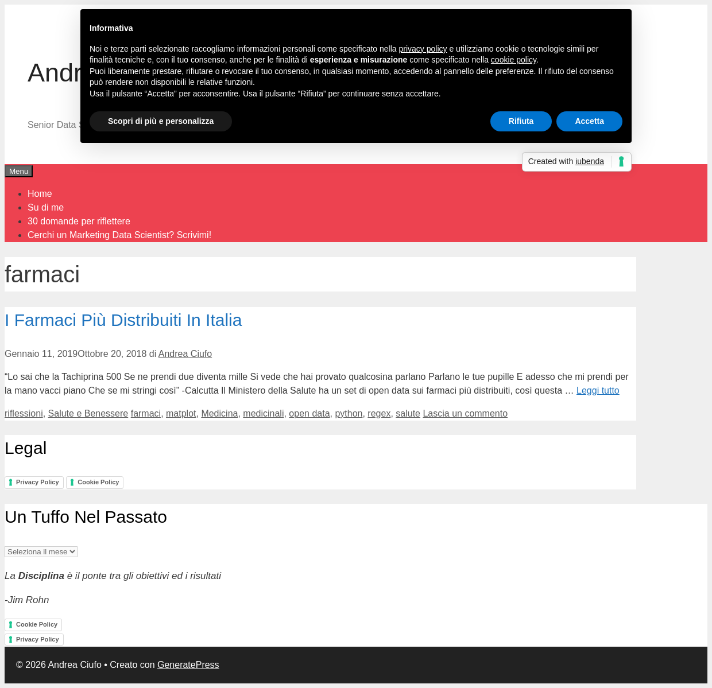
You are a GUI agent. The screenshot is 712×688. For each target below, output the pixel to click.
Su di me (46, 207)
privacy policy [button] (423, 48)
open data (309, 413)
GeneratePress (188, 665)
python (348, 413)
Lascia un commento (465, 413)
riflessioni (24, 413)
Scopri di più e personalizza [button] (161, 121)
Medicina (219, 413)
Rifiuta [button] (521, 121)
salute (408, 413)
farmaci (146, 413)
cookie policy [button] (513, 59)
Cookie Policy (98, 482)
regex (378, 413)
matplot (181, 413)
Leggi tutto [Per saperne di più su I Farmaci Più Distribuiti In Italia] (598, 390)
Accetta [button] (589, 121)
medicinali (263, 413)
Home (40, 194)
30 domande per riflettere (79, 221)
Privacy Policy (37, 482)
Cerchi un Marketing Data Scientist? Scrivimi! (119, 235)
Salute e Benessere (88, 413)
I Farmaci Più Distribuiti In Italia (123, 319)
